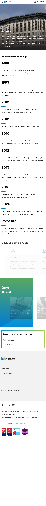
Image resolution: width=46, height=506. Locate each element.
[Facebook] (2, 405)
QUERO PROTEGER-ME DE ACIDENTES (10, 390)
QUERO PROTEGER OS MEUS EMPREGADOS (11, 394)
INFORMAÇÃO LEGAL (8, 414)
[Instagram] (13, 405)
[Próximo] (44, 243)
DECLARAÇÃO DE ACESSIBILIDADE (12, 420)
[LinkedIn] (8, 405)
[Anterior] (39, 243)
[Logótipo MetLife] (8, 359)
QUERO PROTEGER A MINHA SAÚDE (9, 386)
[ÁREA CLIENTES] (39, 2)
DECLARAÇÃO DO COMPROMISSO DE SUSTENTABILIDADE (20, 417)
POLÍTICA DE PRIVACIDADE (10, 412)
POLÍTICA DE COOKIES (30, 412)
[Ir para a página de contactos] (7, 344)
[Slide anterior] (39, 290)
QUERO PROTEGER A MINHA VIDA (9, 383)
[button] (2, 2)
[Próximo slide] (44, 290)
